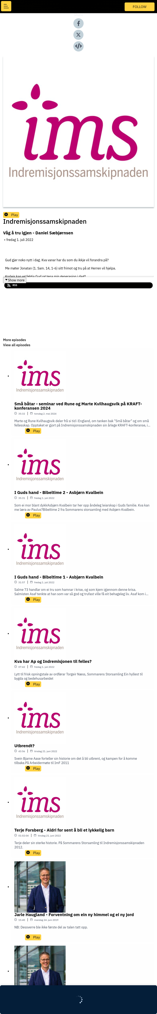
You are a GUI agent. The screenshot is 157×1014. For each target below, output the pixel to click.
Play (11, 214)
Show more (15, 280)
